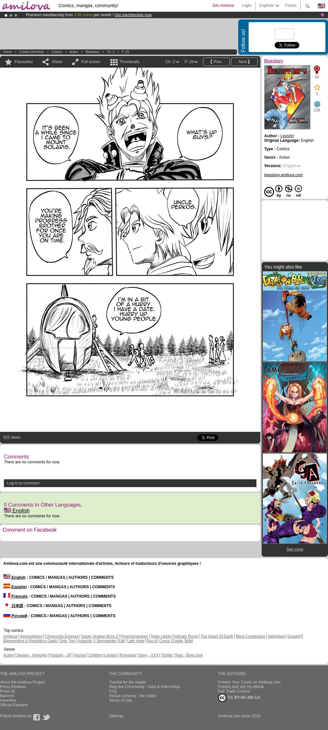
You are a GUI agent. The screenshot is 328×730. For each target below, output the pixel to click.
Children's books (102, 655)
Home (7, 52)
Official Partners (14, 705)
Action (73, 52)
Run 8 (151, 641)
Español (15, 587)
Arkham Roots (185, 636)
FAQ (113, 691)
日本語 (13, 606)
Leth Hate (135, 641)
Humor (80, 655)
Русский (15, 616)
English (17, 510)
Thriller (167, 655)
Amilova (10, 636)
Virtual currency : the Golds (132, 696)
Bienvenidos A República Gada (30, 641)
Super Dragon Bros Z (99, 636)
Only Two (67, 641)
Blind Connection (251, 636)
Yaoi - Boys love (189, 655)
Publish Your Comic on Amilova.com (249, 682)
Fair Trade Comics (234, 691)
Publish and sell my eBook (241, 686)
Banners (7, 696)
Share (57, 62)
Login (246, 5)
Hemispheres (31, 636)
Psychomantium (134, 636)
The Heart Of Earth (216, 636)
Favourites (24, 62)
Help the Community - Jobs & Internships (144, 686)
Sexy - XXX (148, 655)
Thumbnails (129, 62)
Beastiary (92, 52)
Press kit (7, 691)
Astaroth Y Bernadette (97, 641)
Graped (293, 636)
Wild (189, 641)
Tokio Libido (161, 636)
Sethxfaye (276, 636)
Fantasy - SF (60, 655)
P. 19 (125, 52)
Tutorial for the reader (127, 682)
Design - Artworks (32, 655)
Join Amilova (223, 5)
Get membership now (133, 15)
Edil (121, 641)
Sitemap (116, 716)
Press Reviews (13, 686)
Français (15, 596)
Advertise (8, 700)
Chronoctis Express (62, 636)
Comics (56, 52)
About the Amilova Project (22, 682)
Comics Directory (31, 52)
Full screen (91, 62)
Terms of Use (120, 700)
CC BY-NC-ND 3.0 (239, 698)
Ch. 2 (111, 52)
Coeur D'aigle (171, 641)
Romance (127, 655)
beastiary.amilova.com (283, 175)
